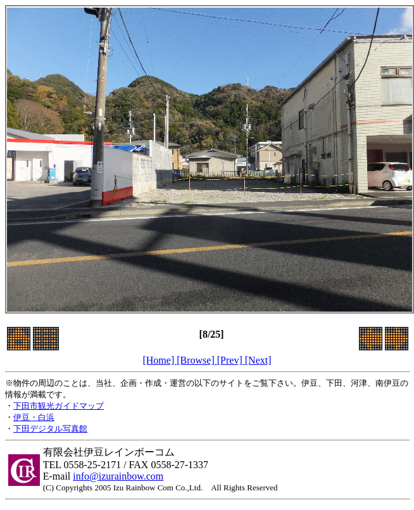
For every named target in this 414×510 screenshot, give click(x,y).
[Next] (258, 360)
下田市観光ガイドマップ (58, 406)
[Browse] (197, 360)
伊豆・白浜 (33, 417)
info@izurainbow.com (118, 476)
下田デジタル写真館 (50, 428)
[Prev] (231, 360)
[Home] (159, 360)
